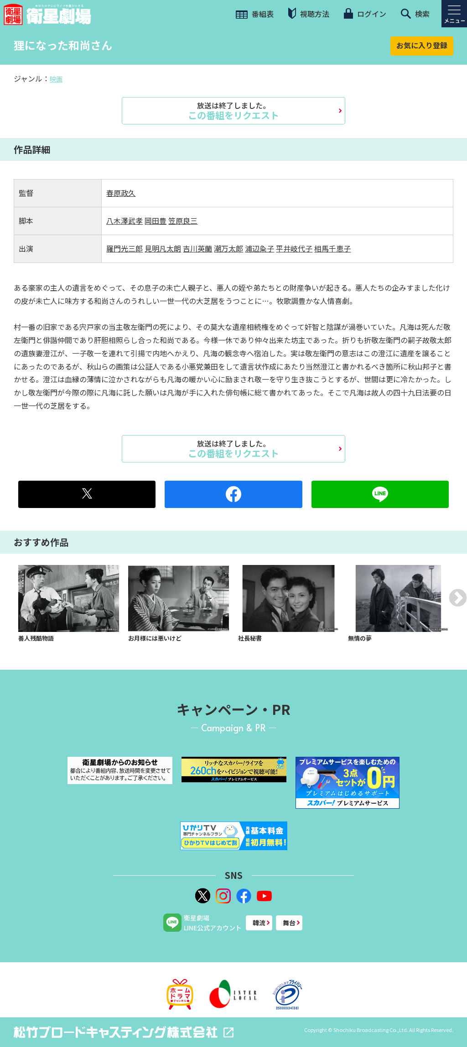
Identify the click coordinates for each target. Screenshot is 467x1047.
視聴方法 (308, 13)
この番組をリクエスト (233, 111)
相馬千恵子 (332, 248)
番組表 (255, 13)
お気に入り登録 (421, 45)
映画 (56, 78)
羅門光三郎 (124, 248)
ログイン (365, 13)
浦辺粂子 (259, 248)
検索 (415, 13)
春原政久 (120, 192)
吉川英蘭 (197, 248)
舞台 (289, 922)
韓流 (259, 922)
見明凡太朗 (163, 248)
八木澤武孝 (124, 220)
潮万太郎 (228, 248)
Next (458, 598)
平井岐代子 (294, 248)
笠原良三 (182, 220)
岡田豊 (155, 220)
